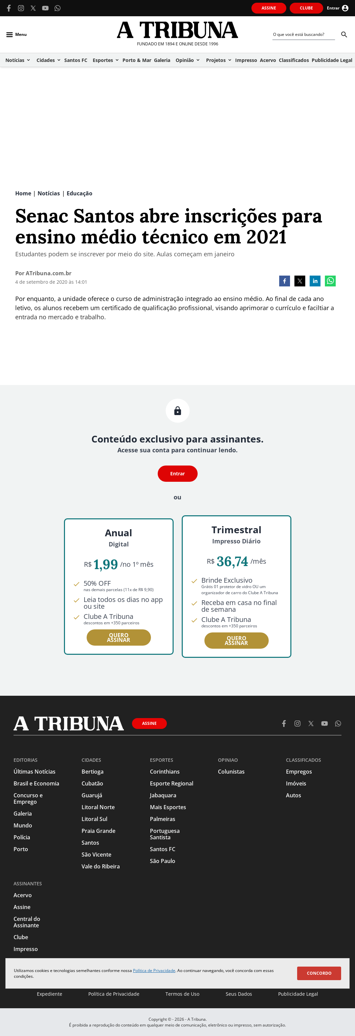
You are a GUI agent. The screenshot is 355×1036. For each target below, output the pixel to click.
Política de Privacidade (154, 970)
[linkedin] (315, 282)
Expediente (49, 994)
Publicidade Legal (298, 994)
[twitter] (299, 282)
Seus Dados (239, 994)
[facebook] (284, 282)
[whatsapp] (330, 282)
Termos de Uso (182, 994)
